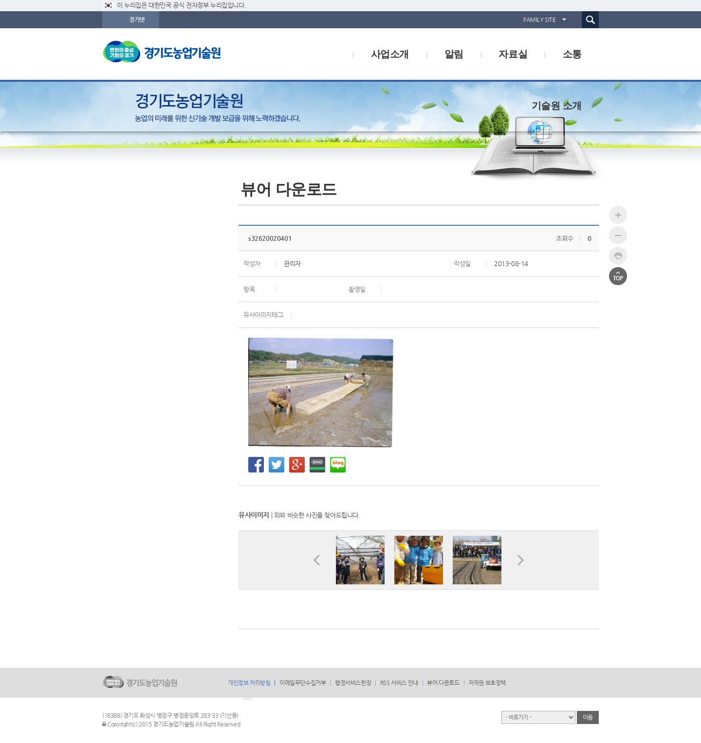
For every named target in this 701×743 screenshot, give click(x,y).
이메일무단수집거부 (302, 682)
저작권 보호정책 (487, 682)
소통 (572, 54)
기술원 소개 (557, 105)
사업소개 (390, 54)
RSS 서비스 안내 (399, 682)
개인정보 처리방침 (249, 682)
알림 (453, 54)
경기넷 (137, 19)
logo (182, 54)
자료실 (512, 54)
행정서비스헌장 (353, 682)
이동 (588, 717)
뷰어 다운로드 (443, 682)
